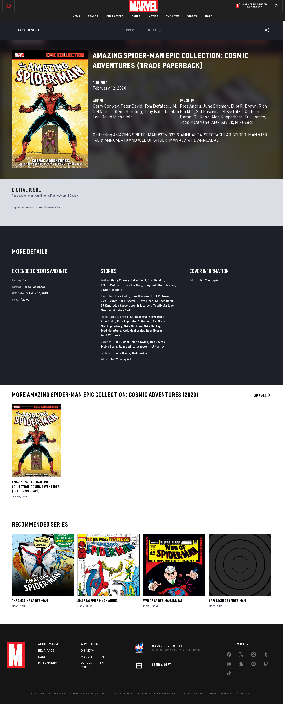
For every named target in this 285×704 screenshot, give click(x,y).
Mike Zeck (244, 122)
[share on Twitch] (266, 665)
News (76, 16)
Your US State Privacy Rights (87, 693)
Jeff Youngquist (121, 359)
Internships (48, 663)
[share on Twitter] (241, 655)
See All (262, 395)
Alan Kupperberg (227, 116)
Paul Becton (122, 342)
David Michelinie (117, 116)
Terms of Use (37, 693)
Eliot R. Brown (244, 105)
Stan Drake (108, 321)
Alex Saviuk (222, 122)
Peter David (131, 105)
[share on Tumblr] (266, 655)
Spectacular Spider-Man (227, 600)
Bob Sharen (157, 342)
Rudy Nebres (154, 330)
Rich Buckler (109, 301)
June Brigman (216, 105)
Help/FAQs (46, 650)
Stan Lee (169, 285)
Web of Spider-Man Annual (162, 600)
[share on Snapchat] (241, 665)
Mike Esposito (126, 321)
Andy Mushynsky (133, 330)
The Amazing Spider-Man (30, 600)
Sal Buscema (208, 111)
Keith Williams (110, 335)
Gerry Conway (106, 105)
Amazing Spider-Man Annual (98, 600)
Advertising (91, 644)
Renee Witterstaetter (133, 346)
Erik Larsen (255, 116)
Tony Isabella (156, 111)
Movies (153, 16)
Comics (93, 16)
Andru (24, 496)
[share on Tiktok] (229, 674)
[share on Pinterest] (253, 665)
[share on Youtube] (229, 665)
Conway (16, 496)
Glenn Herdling (127, 111)
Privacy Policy (57, 693)
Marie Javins (140, 342)
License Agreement (192, 693)
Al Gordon (144, 321)
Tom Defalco (156, 105)
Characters (115, 16)
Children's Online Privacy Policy (156, 693)
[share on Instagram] (253, 655)
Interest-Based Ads (220, 693)
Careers (45, 657)
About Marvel (49, 644)
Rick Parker (139, 353)
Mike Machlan (133, 326)
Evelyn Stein (109, 346)
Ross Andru (190, 105)
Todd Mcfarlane (194, 122)
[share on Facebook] (229, 655)
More (209, 16)
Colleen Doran (164, 301)
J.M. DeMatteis (111, 285)
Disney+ (87, 650)
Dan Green (159, 321)
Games (136, 16)
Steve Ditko (232, 111)
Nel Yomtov (157, 346)
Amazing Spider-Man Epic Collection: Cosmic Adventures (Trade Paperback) (35, 486)
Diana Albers (122, 353)
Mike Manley (152, 326)
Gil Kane (201, 116)
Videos (192, 16)
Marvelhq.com (92, 657)
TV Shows (173, 16)
